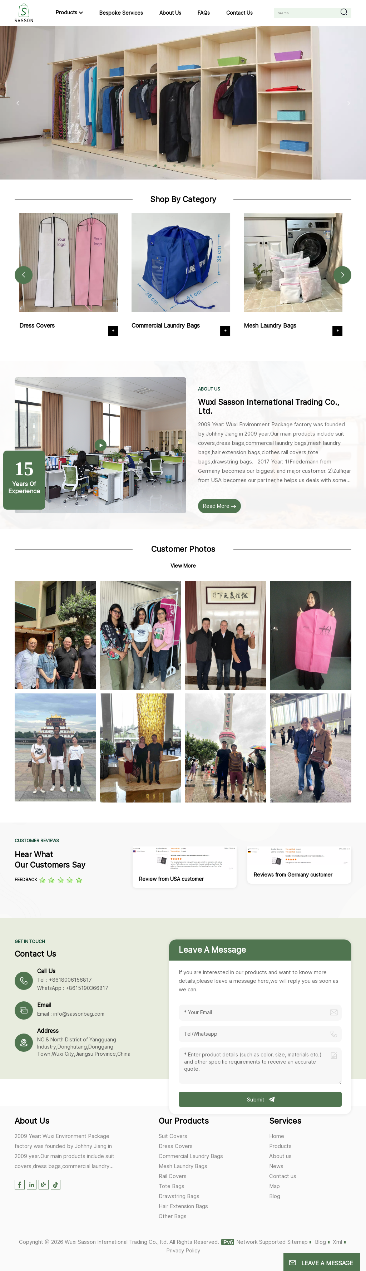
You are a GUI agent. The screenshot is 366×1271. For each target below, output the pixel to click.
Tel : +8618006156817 (64, 980)
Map (274, 1186)
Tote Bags (171, 1186)
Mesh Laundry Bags (272, 325)
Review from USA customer (171, 879)
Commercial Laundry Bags (168, 325)
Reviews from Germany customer (293, 875)
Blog (274, 1196)
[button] (146, 166)
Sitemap (297, 1241)
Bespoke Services (121, 13)
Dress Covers (39, 325)
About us (170, 13)
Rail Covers (173, 1176)
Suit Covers (173, 1136)
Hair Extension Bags (183, 1206)
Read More (219, 506)
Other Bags (173, 1216)
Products (66, 12)
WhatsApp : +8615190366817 (72, 988)
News (276, 1166)
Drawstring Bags (179, 1196)
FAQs (204, 13)
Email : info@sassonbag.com (70, 1014)
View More (183, 566)
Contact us (239, 13)
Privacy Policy (183, 1250)
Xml (337, 1241)
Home (276, 1136)
